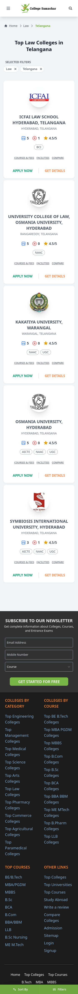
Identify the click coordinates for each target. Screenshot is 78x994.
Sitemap (51, 935)
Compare (58, 158)
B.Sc (8, 899)
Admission (53, 927)
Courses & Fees (24, 158)
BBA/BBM (13, 922)
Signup (50, 950)
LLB (8, 929)
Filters (59, 989)
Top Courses (55, 892)
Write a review (56, 907)
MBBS (10, 892)
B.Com (10, 914)
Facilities (43, 158)
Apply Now (23, 170)
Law (26, 26)
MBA (39, 982)
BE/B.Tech (13, 877)
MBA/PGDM (15, 884)
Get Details (55, 170)
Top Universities (58, 884)
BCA (8, 907)
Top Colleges (55, 877)
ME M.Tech (14, 944)
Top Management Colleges (16, 735)
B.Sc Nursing (16, 937)
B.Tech (27, 982)
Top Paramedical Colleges (16, 848)
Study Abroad (56, 899)
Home (10, 26)
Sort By (20, 989)
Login (49, 942)
